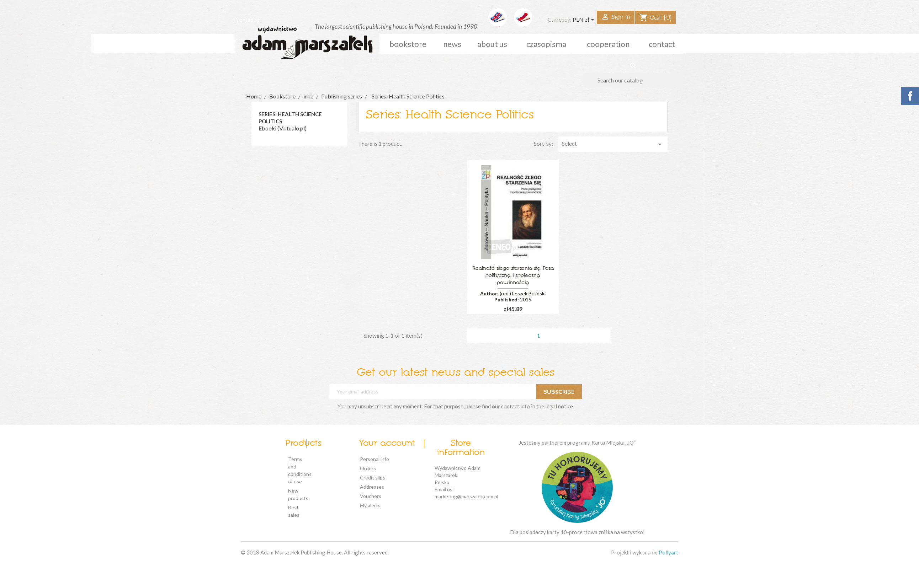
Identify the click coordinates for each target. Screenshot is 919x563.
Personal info (374, 459)
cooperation (608, 44)
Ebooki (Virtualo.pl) (283, 128)
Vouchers (370, 496)
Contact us (248, 19)
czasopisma (546, 44)
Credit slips (372, 477)
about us (492, 44)
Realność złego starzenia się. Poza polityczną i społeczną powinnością (513, 275)
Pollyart (668, 552)
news (452, 44)
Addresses (372, 487)
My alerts (370, 505)
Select (613, 144)
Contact (662, 44)
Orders (368, 468)
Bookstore (407, 44)
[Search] (633, 80)
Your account (386, 443)
